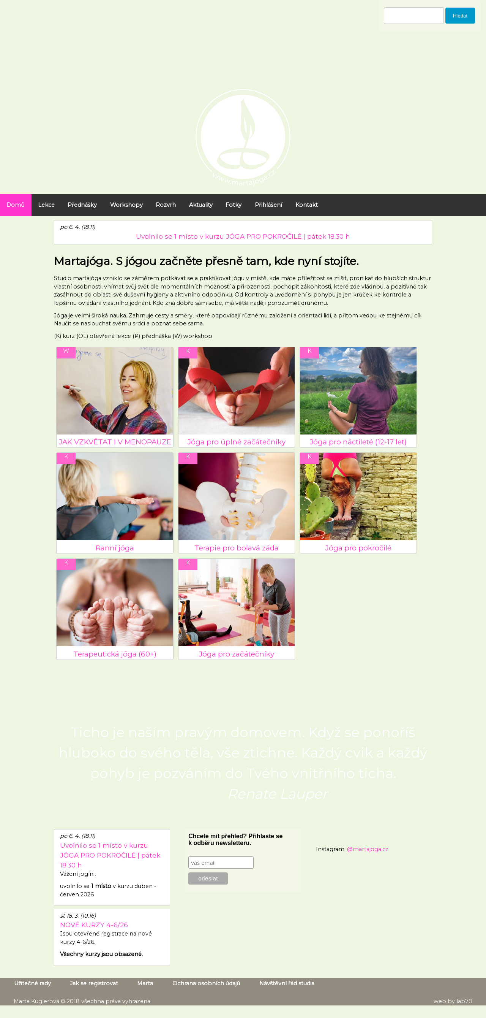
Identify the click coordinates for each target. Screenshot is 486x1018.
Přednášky (82, 204)
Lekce (46, 204)
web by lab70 (453, 1001)
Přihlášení (268, 204)
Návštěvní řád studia (286, 983)
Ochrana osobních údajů (206, 983)
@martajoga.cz (367, 849)
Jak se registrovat (94, 983)
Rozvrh (166, 204)
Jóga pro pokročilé (358, 548)
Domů (15, 204)
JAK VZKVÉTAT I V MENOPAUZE (115, 442)
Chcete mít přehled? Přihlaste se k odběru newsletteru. (235, 839)
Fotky (233, 204)
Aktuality (201, 204)
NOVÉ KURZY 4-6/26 (94, 925)
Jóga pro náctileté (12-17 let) (358, 442)
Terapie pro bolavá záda (236, 548)
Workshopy (126, 204)
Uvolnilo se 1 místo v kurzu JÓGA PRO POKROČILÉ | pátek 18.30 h (243, 236)
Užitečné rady (32, 983)
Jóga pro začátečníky (236, 654)
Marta (145, 983)
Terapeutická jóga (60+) (114, 654)
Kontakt (306, 204)
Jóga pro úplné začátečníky (237, 442)
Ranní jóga (115, 548)
